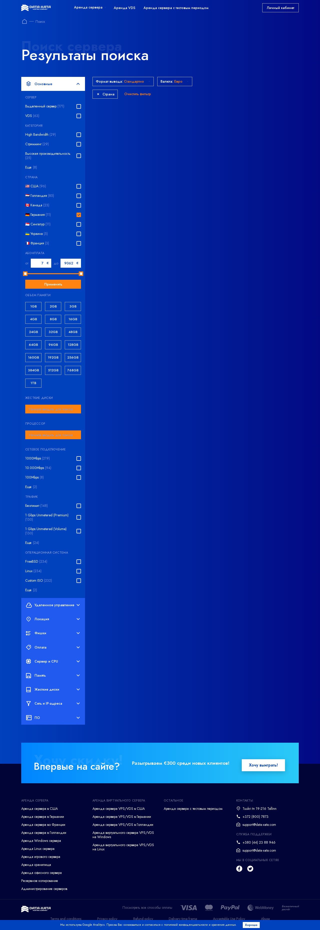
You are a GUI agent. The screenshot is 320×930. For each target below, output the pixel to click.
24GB (33, 332)
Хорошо (251, 925)
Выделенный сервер (44, 106)
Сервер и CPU (53, 661)
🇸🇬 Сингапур (37, 224)
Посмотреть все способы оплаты (147, 907)
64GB (33, 344)
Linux (33, 571)
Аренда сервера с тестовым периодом (176, 7)
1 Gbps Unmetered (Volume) (45, 531)
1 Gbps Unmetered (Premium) (46, 517)
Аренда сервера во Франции (43, 824)
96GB (53, 344)
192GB (53, 357)
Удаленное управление (53, 605)
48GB (73, 332)
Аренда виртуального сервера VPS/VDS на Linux (123, 847)
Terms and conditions (65, 918)
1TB (33, 383)
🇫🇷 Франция (37, 243)
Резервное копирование (39, 880)
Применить (53, 284)
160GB (33, 357)
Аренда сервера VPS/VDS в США (118, 808)
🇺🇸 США (35, 186)
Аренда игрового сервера (40, 856)
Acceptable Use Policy (229, 918)
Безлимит (36, 506)
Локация (53, 619)
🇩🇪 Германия (38, 215)
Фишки (53, 633)
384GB (33, 370)
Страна (105, 94)
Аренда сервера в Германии (42, 816)
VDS (32, 116)
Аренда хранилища (36, 864)
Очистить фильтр (137, 94)
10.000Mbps (38, 468)
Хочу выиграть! (263, 765)
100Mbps (34, 477)
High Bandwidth (40, 134)
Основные (53, 84)
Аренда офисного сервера (41, 872)
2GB (53, 306)
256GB (72, 357)
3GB (73, 306)
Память (53, 675)
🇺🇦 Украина (36, 234)
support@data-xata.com (259, 824)
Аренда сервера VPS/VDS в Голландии (122, 824)
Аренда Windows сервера (41, 840)
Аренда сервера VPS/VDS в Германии (121, 816)
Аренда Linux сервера (37, 848)
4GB (33, 319)
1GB (33, 306)
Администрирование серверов (44, 888)
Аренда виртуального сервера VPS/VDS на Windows (123, 834)
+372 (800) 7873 (255, 816)
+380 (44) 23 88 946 (259, 842)
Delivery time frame (183, 918)
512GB (53, 370)
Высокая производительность (47, 155)
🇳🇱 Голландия (39, 196)
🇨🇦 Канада (37, 205)
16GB (72, 319)
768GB (72, 370)
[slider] (25, 273)
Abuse (265, 918)
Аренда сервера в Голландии (43, 832)
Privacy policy (107, 918)
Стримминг (37, 144)
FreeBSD (36, 561)
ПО (53, 718)
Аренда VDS (124, 7)
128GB (73, 344)
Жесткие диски (53, 690)
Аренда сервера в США (39, 808)
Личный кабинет (280, 7)
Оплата (53, 647)
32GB (53, 332)
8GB (53, 319)
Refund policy (143, 918)
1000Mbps (37, 458)
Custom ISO (38, 580)
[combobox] (53, 409)
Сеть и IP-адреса (53, 704)
